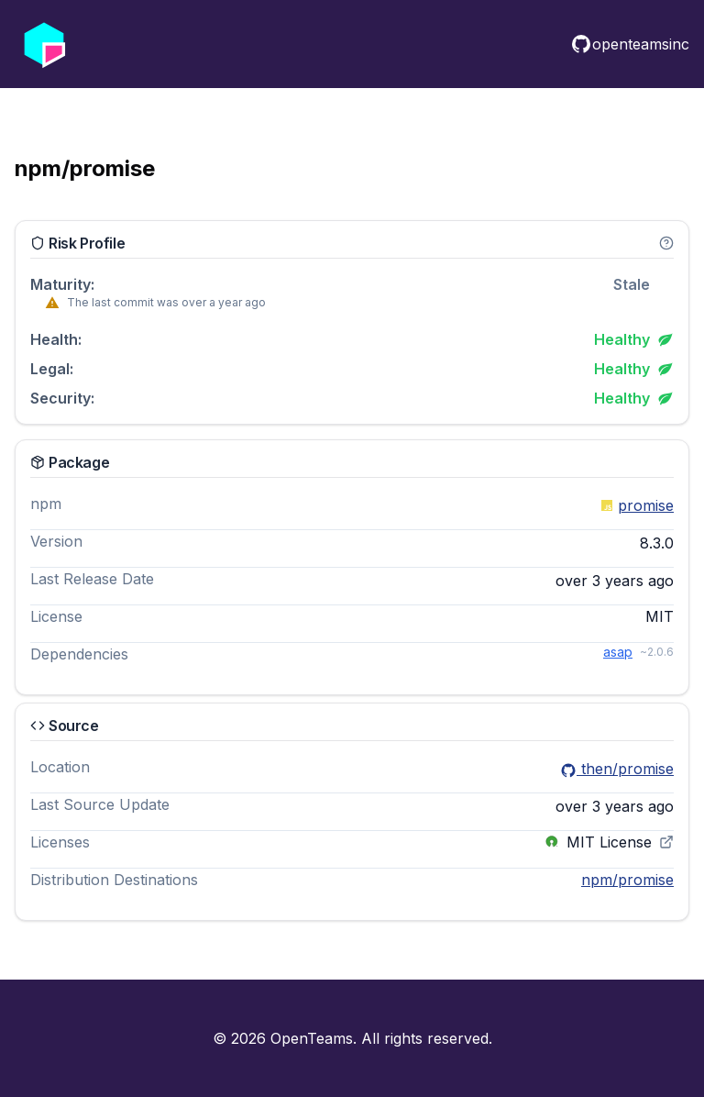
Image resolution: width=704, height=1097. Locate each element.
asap (617, 651)
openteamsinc (629, 44)
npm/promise (627, 879)
